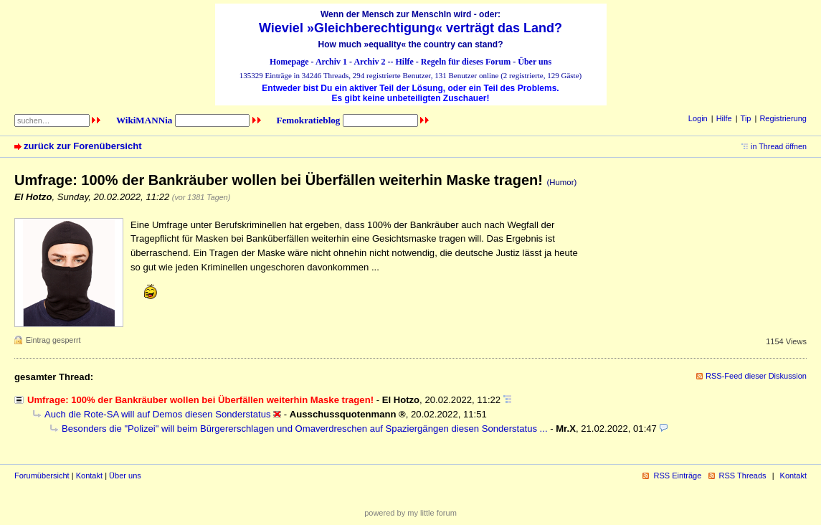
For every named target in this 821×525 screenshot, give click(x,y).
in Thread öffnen (779, 146)
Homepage (289, 62)
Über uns (534, 62)
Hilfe (405, 62)
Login (698, 118)
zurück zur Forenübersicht (83, 146)
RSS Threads (743, 475)
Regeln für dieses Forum (466, 62)
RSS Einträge (677, 475)
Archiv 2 (369, 62)
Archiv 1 (331, 62)
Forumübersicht (42, 475)
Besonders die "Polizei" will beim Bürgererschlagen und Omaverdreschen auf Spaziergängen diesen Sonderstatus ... (305, 428)
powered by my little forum (410, 513)
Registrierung (783, 118)
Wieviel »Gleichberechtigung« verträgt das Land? (410, 28)
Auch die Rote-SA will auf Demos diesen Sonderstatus (157, 414)
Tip (746, 118)
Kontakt (89, 475)
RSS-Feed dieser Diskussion (756, 376)
